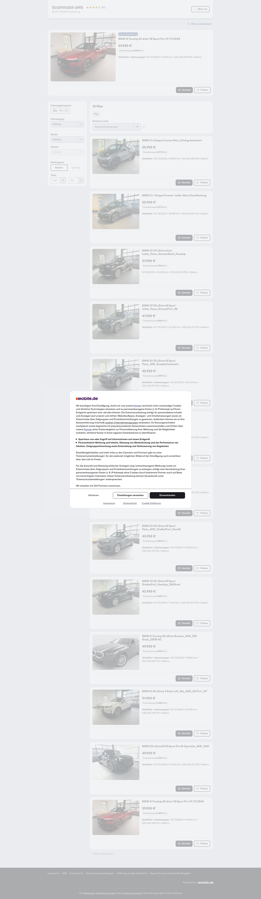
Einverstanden (167, 495)
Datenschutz (130, 503)
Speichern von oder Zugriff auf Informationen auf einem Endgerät (114, 439)
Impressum (109, 503)
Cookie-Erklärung (151, 503)
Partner (137, 405)
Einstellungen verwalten (130, 495)
